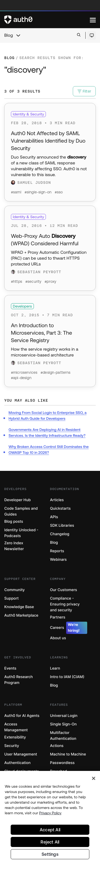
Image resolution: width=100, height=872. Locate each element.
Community (14, 590)
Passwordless (62, 763)
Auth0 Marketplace (21, 615)
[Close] (93, 779)
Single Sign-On (63, 724)
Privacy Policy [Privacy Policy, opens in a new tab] (50, 814)
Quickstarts (60, 508)
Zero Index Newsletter (14, 546)
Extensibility (15, 737)
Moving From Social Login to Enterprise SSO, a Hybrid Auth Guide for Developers (47, 415)
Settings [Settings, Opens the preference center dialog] (50, 855)
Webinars (58, 559)
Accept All (50, 830)
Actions (57, 746)
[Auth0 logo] (47, 19)
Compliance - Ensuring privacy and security (65, 604)
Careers (68, 628)
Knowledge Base (19, 607)
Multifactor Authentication (63, 735)
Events (10, 668)
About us (58, 638)
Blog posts (13, 521)
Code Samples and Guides (21, 511)
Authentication (17, 763)
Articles (57, 500)
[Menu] (93, 19)
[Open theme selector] (91, 35)
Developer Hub (17, 500)
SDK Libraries (62, 525)
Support (11, 598)
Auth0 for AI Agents (21, 715)
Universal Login (64, 715)
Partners (57, 617)
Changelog (59, 534)
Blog (8, 35)
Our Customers (63, 590)
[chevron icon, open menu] (18, 35)
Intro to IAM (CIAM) (67, 677)
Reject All (50, 843)
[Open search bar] (79, 35)
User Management (20, 754)
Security (11, 746)
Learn (55, 668)
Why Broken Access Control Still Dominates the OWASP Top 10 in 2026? (49, 450)
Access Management (16, 727)
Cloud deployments (21, 771)
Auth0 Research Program (18, 680)
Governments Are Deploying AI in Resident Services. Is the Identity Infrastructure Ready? (47, 432)
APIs (54, 517)
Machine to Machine (68, 754)
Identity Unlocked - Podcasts (21, 533)
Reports (57, 551)
